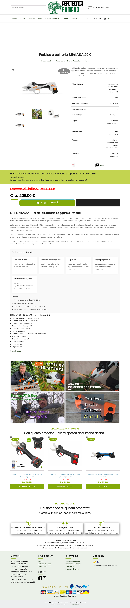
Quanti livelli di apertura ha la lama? (25, 321)
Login (108, 18)
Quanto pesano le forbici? (21, 329)
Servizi (40, 18)
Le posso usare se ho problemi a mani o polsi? (29, 334)
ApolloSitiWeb (75, 605)
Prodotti (23, 18)
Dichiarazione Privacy (73, 564)
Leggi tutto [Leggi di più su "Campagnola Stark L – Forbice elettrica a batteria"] (103, 487)
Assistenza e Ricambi (53, 18)
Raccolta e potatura (80, 61)
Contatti (74, 18)
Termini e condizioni (73, 561)
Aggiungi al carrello (47, 202)
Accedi (40, 561)
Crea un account (44, 566)
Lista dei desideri (95, 18)
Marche (32, 18)
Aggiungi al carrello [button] (27, 487)
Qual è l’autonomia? (19, 331)
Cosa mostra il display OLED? (22, 326)
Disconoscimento (72, 569)
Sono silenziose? (18, 344)
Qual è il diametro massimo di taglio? (25, 318)
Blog (66, 18)
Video (102, 165)
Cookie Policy (70, 566)
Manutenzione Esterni (64, 61)
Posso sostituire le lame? (21, 336)
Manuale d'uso (15, 351)
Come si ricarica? (18, 342)
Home (14, 18)
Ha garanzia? (17, 347)
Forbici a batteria (47, 61)
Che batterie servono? (20, 339)
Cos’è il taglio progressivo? (22, 323)
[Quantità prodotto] (14, 202)
